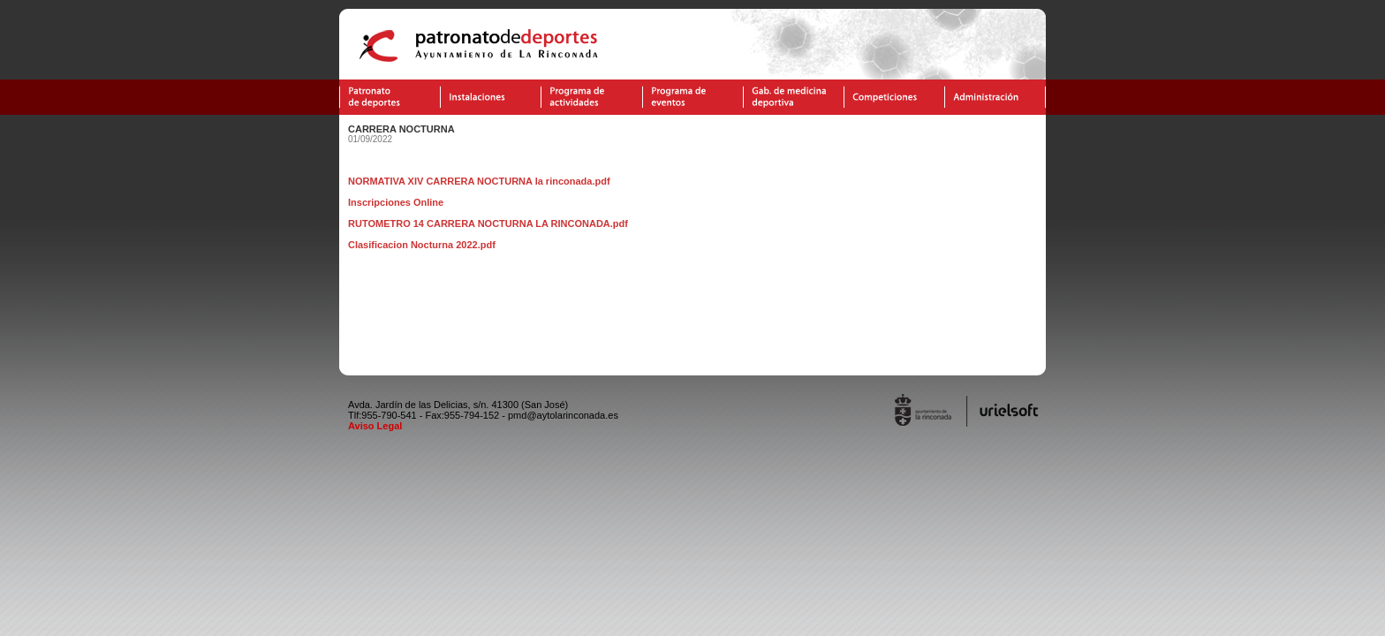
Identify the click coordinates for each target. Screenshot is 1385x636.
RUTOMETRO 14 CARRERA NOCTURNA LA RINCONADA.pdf (488, 223)
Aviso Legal (375, 425)
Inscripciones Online (395, 202)
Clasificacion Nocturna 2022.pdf (422, 244)
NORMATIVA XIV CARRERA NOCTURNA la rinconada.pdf (479, 181)
